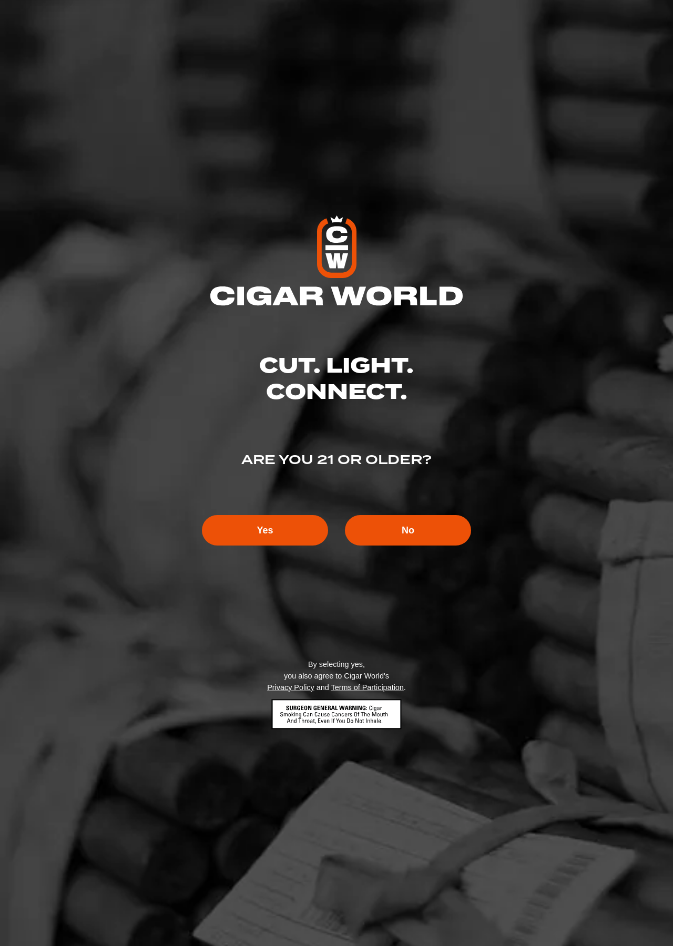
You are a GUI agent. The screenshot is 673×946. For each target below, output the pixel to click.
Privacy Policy (290, 687)
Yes (265, 530)
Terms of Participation (367, 687)
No (408, 530)
